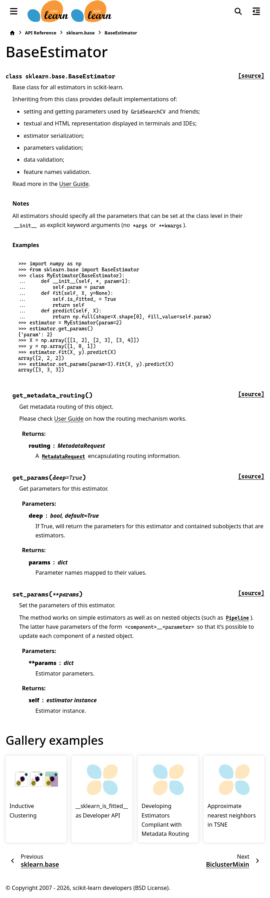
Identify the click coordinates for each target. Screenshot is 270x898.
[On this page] (256, 11)
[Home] (12, 33)
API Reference (40, 33)
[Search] (238, 11)
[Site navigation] (14, 11)
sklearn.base (80, 33)
